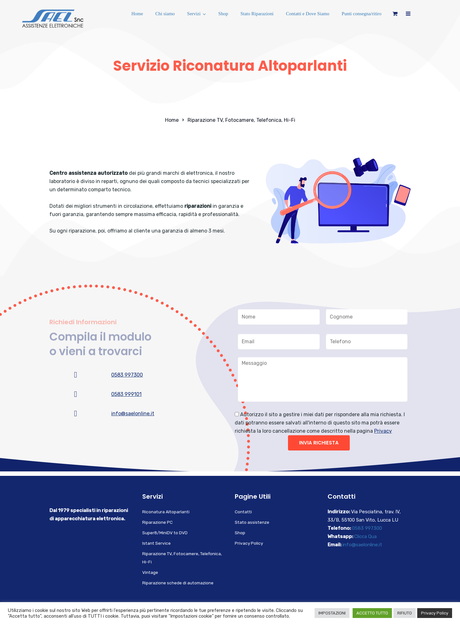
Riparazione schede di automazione (178, 582)
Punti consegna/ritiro (361, 13)
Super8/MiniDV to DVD (165, 532)
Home (137, 13)
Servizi (194, 13)
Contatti (243, 511)
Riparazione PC (157, 522)
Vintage (150, 572)
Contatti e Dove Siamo (307, 13)
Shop (223, 13)
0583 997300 (127, 375)
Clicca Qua (365, 536)
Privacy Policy (249, 543)
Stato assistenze (252, 522)
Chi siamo (165, 13)
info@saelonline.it (132, 414)
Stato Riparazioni (257, 13)
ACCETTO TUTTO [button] (372, 613)
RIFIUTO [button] (404, 613)
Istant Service (156, 543)
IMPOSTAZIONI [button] (332, 613)
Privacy (383, 431)
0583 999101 (126, 394)
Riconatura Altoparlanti (165, 511)
